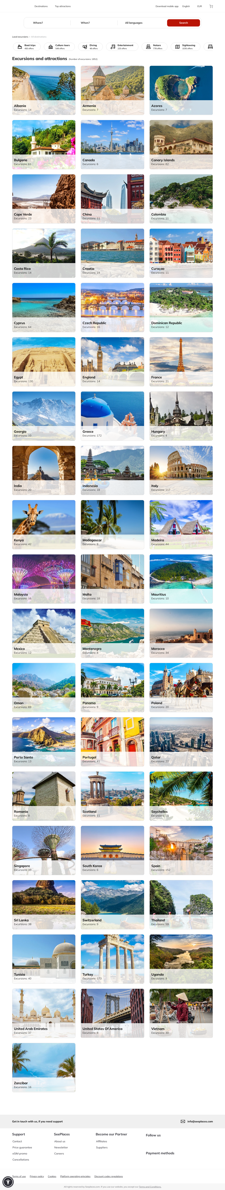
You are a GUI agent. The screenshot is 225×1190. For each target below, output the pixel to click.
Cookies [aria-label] (52, 1176)
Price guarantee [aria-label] (22, 1144)
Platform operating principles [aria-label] (75, 1176)
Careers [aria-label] (59, 1151)
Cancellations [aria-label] (20, 1157)
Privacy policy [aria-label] (37, 1176)
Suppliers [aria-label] (102, 1144)
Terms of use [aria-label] (19, 1176)
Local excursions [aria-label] (20, 36)
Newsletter (61, 1144)
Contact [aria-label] (17, 1138)
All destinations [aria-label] (38, 36)
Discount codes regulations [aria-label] (108, 1176)
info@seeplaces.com (200, 1118)
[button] (8, 1182)
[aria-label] (21, 6)
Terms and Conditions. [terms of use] (150, 1186)
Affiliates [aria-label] (101, 1138)
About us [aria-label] (59, 1138)
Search (183, 22)
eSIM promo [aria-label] (19, 1151)
